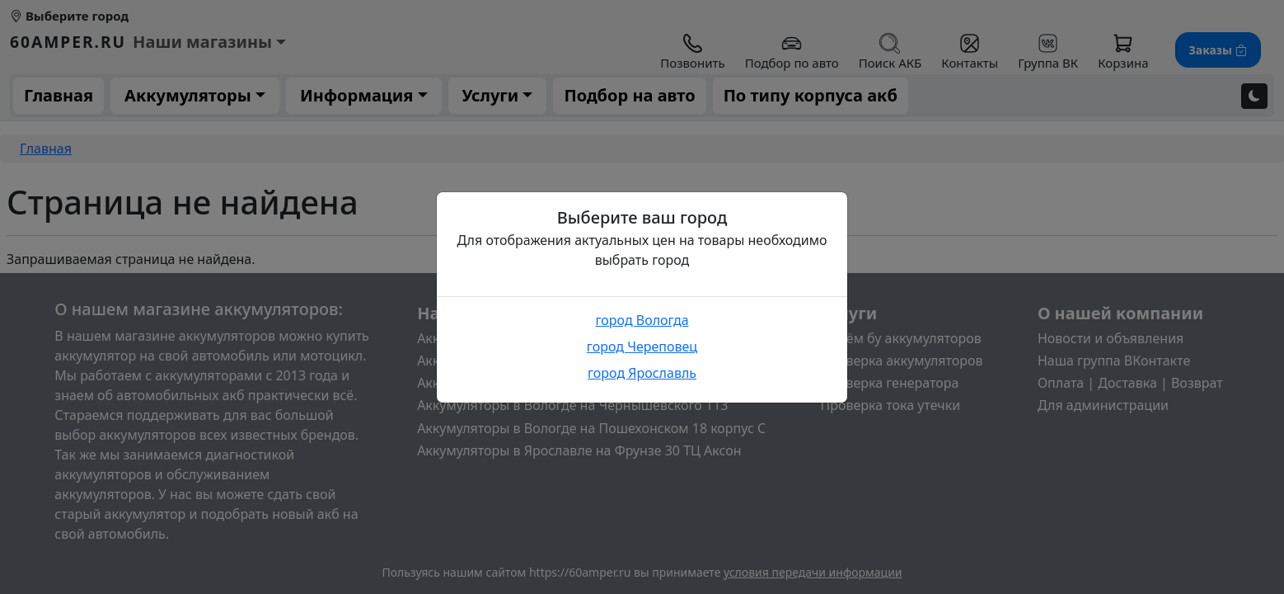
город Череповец (642, 346)
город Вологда (641, 320)
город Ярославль (642, 373)
